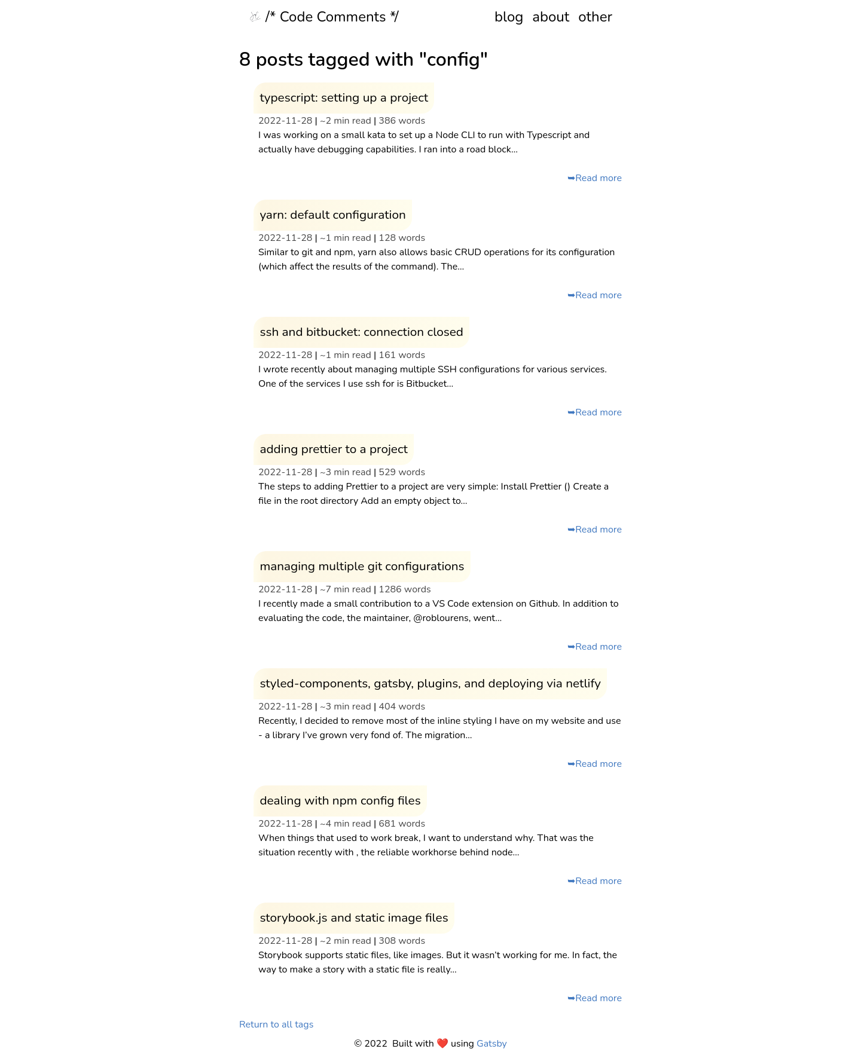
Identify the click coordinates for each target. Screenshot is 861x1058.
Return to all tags (276, 1024)
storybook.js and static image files (353, 917)
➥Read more (594, 178)
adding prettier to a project (333, 449)
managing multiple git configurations (361, 566)
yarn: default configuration (332, 214)
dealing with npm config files (339, 800)
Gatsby (492, 1043)
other (595, 17)
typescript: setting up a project (343, 97)
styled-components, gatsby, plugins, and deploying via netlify (429, 683)
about (550, 17)
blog (508, 17)
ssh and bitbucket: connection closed (361, 331)
